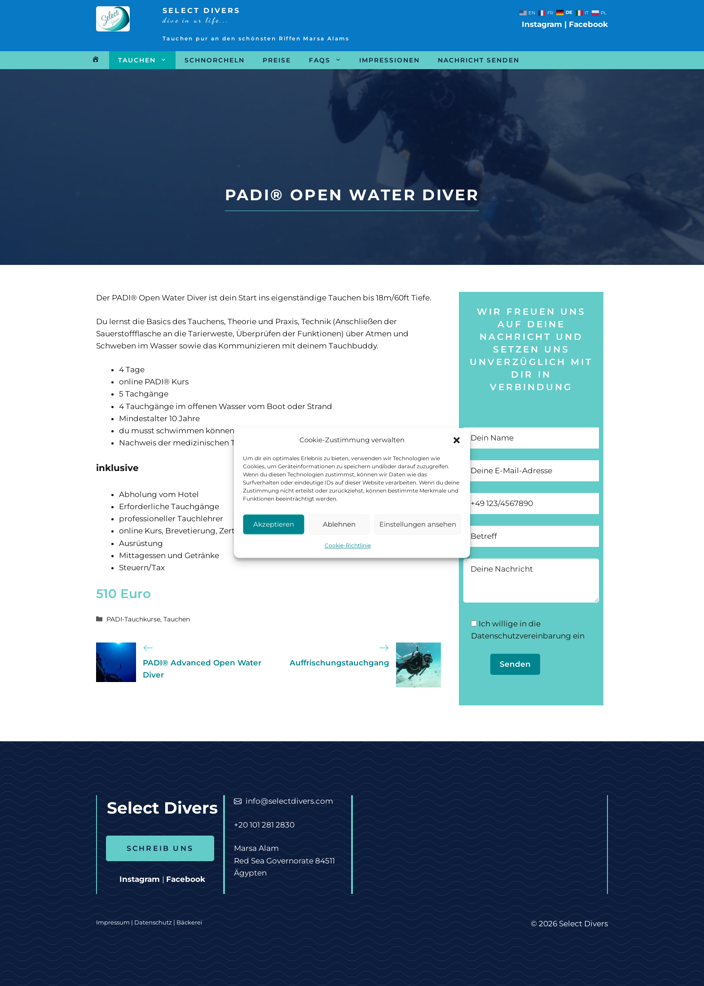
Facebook (588, 24)
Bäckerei (189, 922)
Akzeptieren (273, 535)
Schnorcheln (215, 60)
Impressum (113, 922)
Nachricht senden (478, 60)
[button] (456, 451)
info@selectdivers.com (289, 801)
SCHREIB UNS (160, 848)
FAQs (329, 60)
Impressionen (389, 60)
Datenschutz (153, 922)
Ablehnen (339, 535)
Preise (277, 60)
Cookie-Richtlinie (348, 557)
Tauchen (147, 60)
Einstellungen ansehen (417, 535)
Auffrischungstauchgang (339, 662)
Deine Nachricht (531, 581)
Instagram (542, 24)
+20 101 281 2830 (264, 824)
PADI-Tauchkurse (133, 619)
